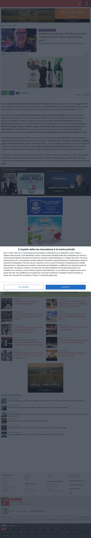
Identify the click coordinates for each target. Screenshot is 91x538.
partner (20, 253)
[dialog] (45, 269)
